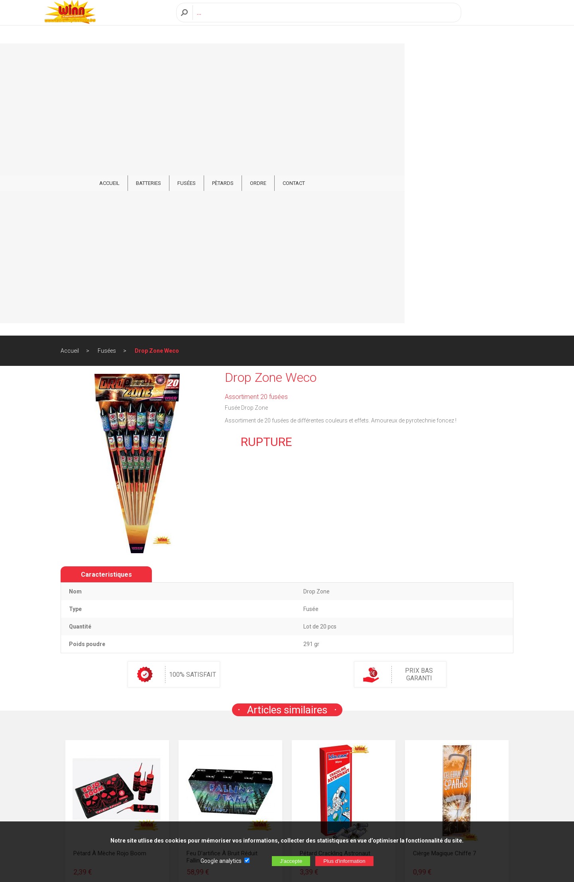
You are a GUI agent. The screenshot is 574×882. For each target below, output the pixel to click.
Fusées (271, 56)
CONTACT (379, 56)
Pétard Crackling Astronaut (335, 588)
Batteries (233, 56)
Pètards (307, 56)
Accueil (70, 86)
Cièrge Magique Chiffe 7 (444, 588)
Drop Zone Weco (157, 86)
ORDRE (343, 56)
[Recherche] (325, 21)
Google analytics (221, 861)
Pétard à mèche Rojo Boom (109, 588)
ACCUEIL (194, 56)
